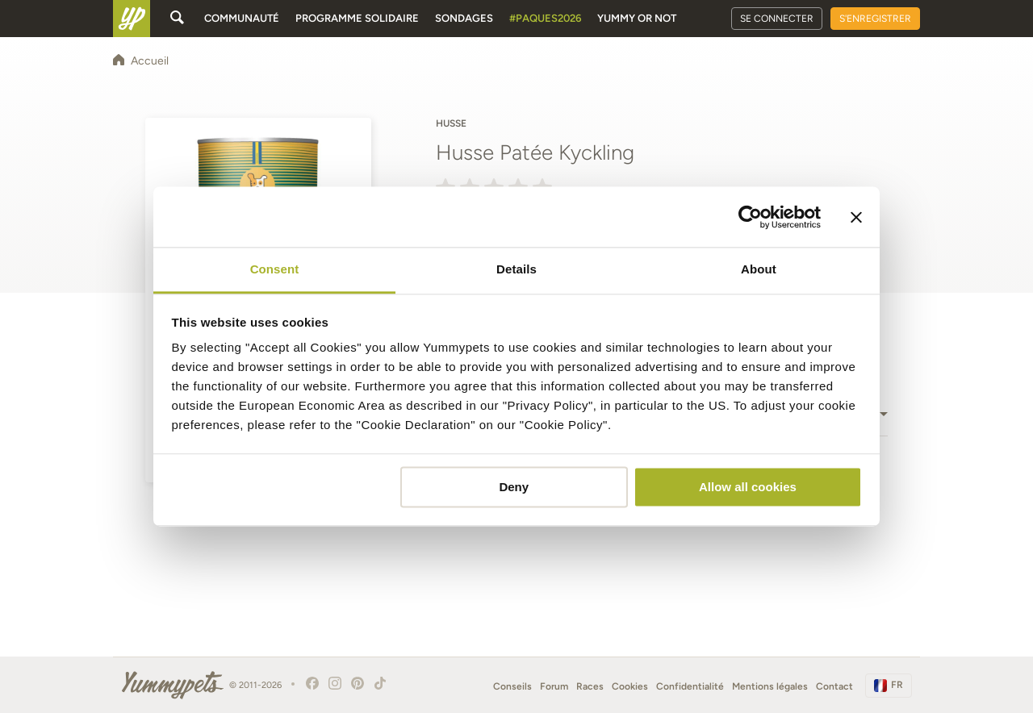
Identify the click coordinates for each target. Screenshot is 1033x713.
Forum (554, 686)
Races (590, 686)
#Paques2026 (545, 18)
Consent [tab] (274, 269)
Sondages (464, 18)
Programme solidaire (357, 18)
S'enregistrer (875, 18)
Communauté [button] (241, 18)
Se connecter (776, 18)
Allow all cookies (748, 487)
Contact (834, 686)
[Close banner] (856, 217)
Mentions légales (770, 686)
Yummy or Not (636, 18)
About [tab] (758, 269)
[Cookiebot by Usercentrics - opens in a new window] (750, 217)
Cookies (630, 686)
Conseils (512, 686)
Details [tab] (516, 269)
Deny (514, 487)
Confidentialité (690, 686)
